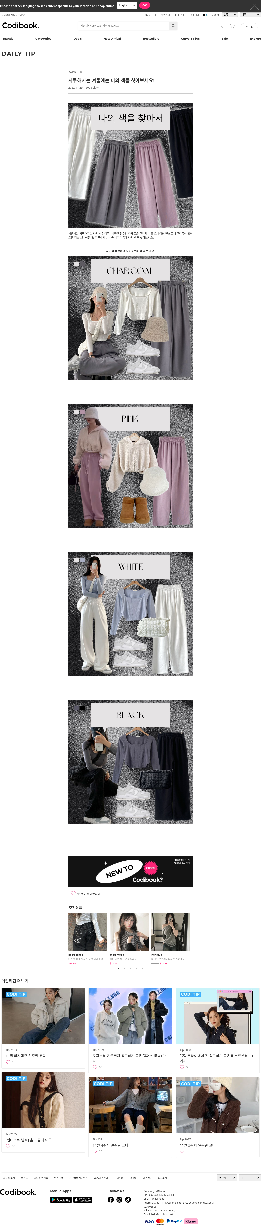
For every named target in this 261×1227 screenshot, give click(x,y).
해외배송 (118, 1178)
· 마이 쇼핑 (179, 15)
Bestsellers (151, 38)
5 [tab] (143, 968)
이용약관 (58, 1178)
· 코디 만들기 (149, 15)
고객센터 (147, 1178)
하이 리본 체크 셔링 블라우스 (124, 959)
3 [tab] (131, 968)
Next (196, 938)
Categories (43, 38)
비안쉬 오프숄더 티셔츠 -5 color (167, 959)
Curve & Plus (190, 38)
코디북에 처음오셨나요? (13, 15)
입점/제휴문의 (101, 1178)
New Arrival (112, 38)
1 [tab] (119, 968)
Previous (65, 938)
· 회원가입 (165, 15)
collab (132, 1178)
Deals (77, 38)
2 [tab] (125, 968)
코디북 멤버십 (41, 1178)
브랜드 (24, 1178)
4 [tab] (137, 968)
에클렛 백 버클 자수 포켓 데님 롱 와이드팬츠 (90, 959)
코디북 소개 (9, 1178)
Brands (8, 38)
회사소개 (162, 1178)
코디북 (20, 25)
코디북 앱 (214, 15)
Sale (225, 38)
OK (144, 5)
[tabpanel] (89, 938)
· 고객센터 (194, 15)
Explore (255, 38)
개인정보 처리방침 (78, 1178)
